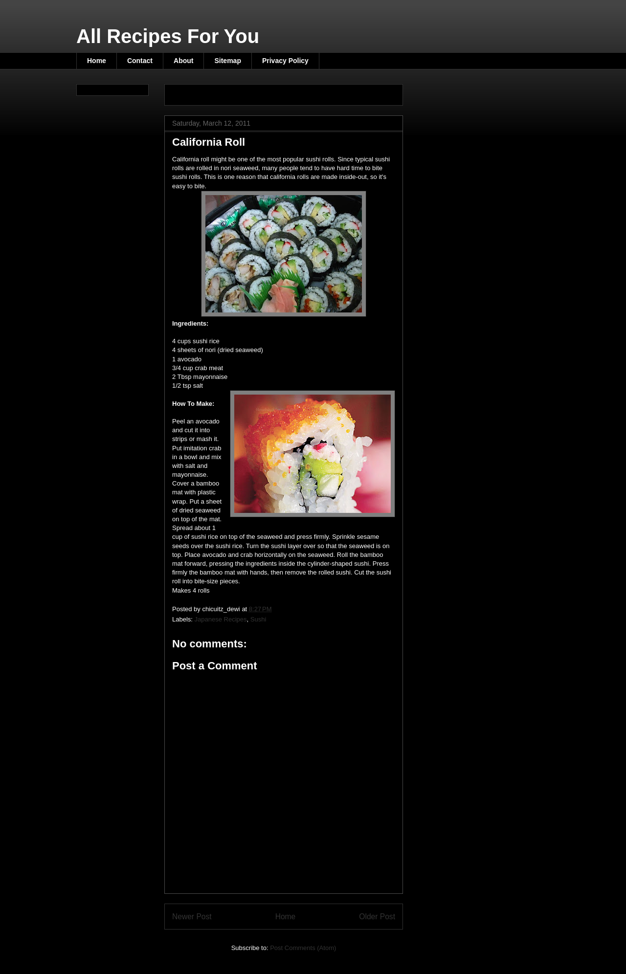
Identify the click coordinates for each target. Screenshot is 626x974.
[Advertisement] (286, 91)
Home (96, 61)
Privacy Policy (285, 61)
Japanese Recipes (221, 619)
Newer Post (192, 916)
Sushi (258, 619)
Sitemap (227, 61)
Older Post (377, 916)
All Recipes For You (167, 36)
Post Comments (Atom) (303, 948)
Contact (140, 61)
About (183, 61)
